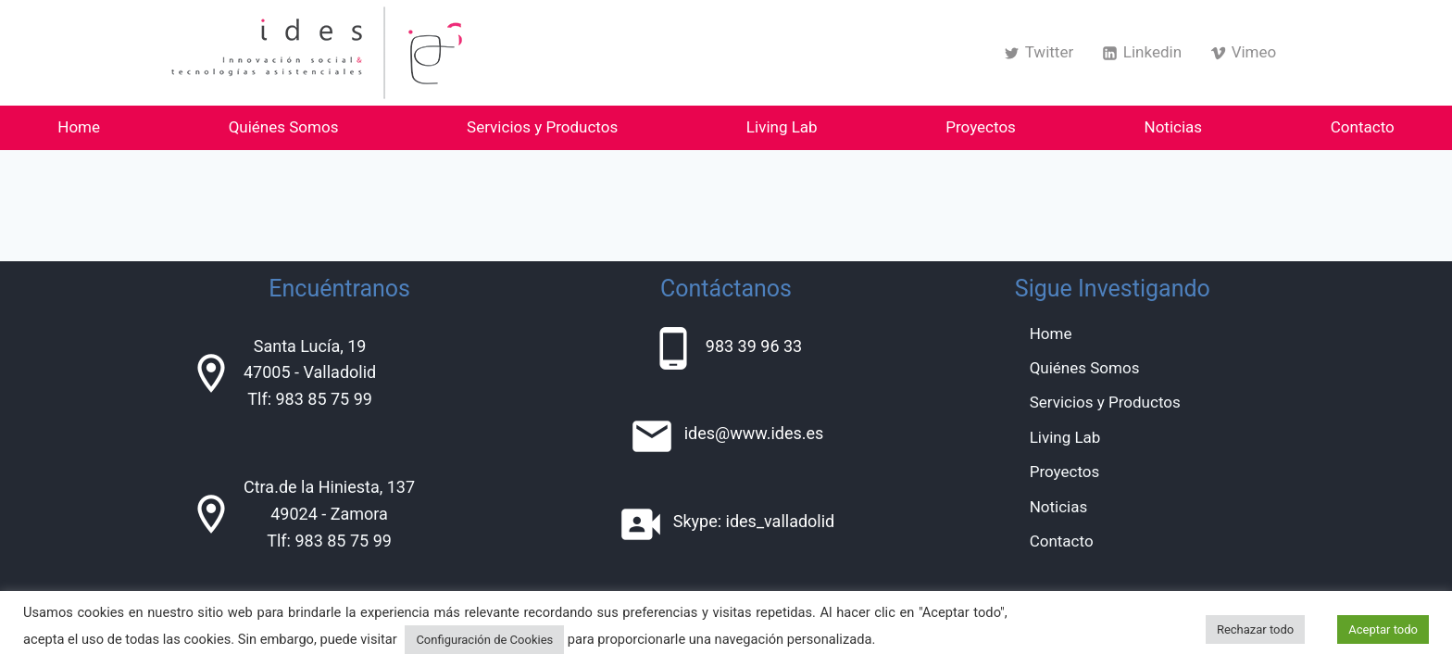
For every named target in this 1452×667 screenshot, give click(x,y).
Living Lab (782, 127)
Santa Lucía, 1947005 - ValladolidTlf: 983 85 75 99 (310, 372)
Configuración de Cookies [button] (484, 640)
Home (78, 127)
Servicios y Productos (542, 127)
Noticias (1174, 127)
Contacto (1363, 127)
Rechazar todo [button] (1255, 629)
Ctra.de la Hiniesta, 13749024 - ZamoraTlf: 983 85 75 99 (329, 513)
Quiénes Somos (284, 127)
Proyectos (980, 127)
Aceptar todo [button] (1383, 629)
